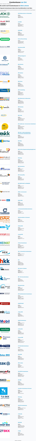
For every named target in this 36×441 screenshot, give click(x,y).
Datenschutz (19, 440)
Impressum (16, 440)
